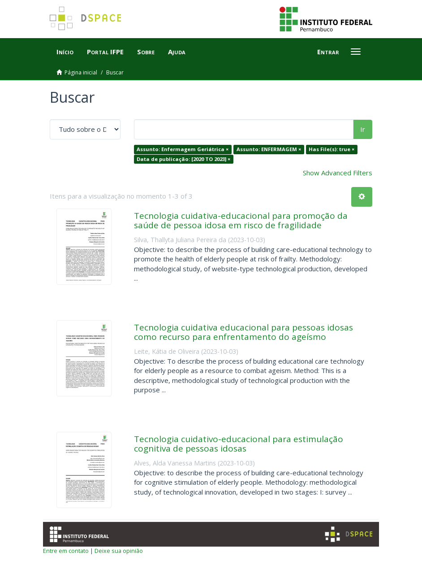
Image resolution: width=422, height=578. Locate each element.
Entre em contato (66, 551)
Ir (362, 129)
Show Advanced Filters (337, 172)
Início (64, 51)
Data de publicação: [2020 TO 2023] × (183, 159)
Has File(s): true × (331, 149)
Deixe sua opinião (119, 551)
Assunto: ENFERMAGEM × (269, 149)
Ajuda (176, 51)
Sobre (146, 51)
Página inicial (81, 72)
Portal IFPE (105, 51)
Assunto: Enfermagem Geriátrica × (182, 149)
